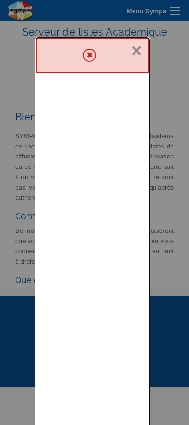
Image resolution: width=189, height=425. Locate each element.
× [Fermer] (136, 13)
